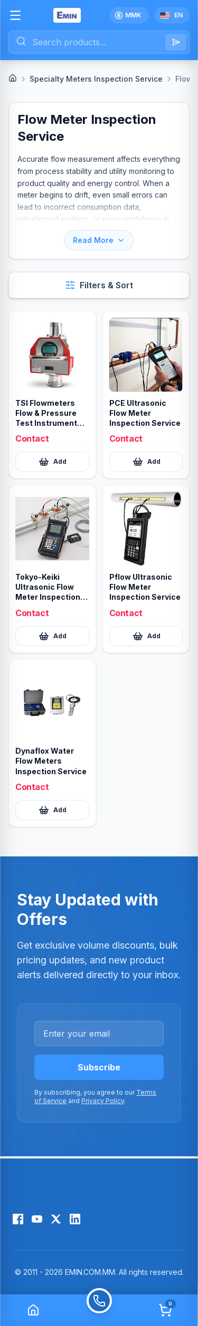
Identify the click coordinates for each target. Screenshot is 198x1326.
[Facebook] (18, 1219)
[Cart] (165, 1310)
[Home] (12, 78)
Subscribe (99, 1067)
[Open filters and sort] (99, 285)
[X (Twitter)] (56, 1219)
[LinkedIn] (75, 1219)
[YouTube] (37, 1219)
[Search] (175, 42)
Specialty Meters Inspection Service (96, 78)
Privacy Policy (102, 1101)
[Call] (99, 1310)
